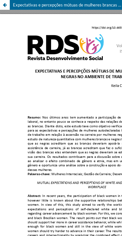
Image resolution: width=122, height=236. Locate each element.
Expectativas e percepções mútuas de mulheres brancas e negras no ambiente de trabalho (67, 4)
